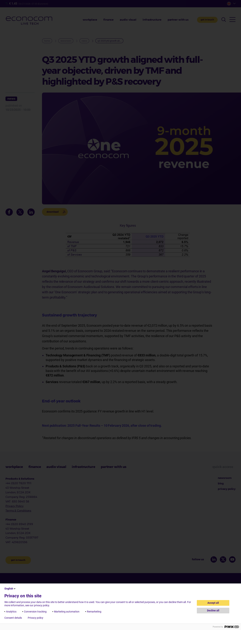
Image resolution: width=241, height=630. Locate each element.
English (10, 588)
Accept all (213, 602)
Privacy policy (35, 617)
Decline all (213, 610)
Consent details (13, 617)
